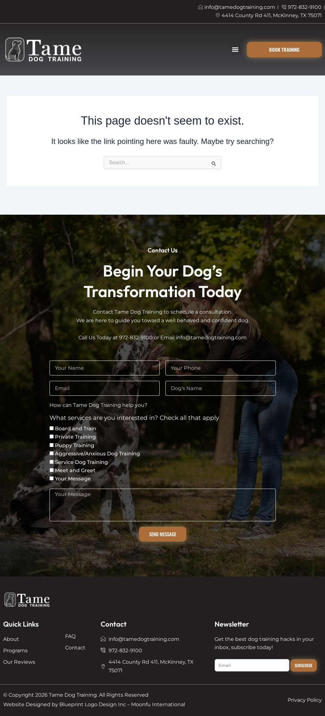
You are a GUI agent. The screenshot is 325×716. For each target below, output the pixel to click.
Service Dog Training (81, 462)
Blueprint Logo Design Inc (92, 704)
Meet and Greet (75, 470)
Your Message (73, 479)
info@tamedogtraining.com (211, 338)
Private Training (75, 437)
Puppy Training (74, 445)
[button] (235, 49)
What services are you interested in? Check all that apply (134, 418)
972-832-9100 (136, 338)
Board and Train (75, 429)
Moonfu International (158, 704)
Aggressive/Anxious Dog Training (97, 454)
